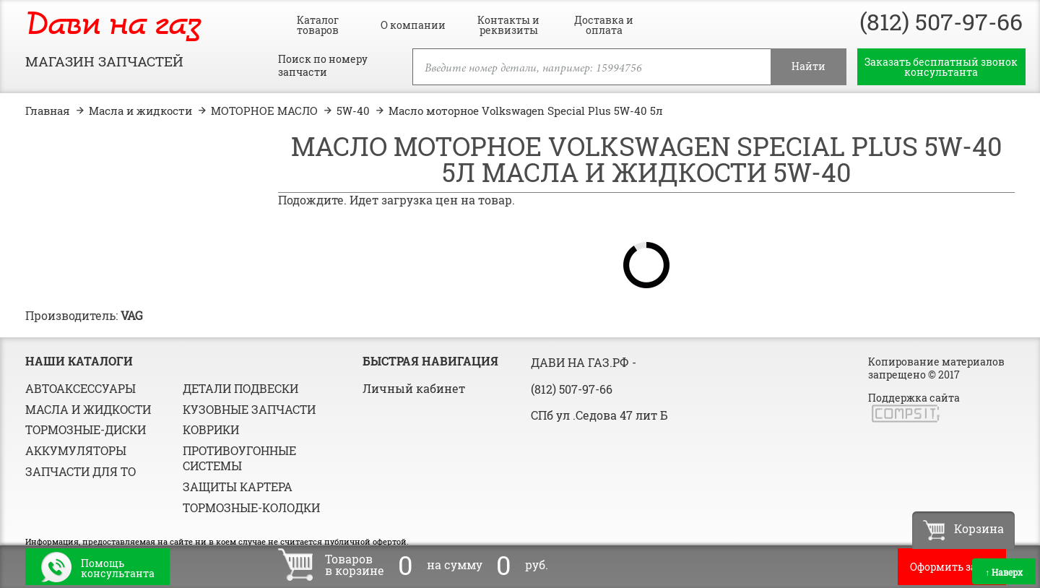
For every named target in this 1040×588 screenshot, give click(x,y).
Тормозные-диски (85, 429)
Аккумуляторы (75, 450)
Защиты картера (237, 486)
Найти (809, 66)
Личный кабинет (414, 388)
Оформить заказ (952, 567)
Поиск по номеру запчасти (323, 66)
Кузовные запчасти (249, 409)
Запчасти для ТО (80, 471)
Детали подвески (240, 388)
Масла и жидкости (88, 409)
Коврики (211, 429)
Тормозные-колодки (251, 507)
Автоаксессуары (80, 388)
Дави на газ (113, 26)
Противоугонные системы (239, 458)
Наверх (1004, 572)
